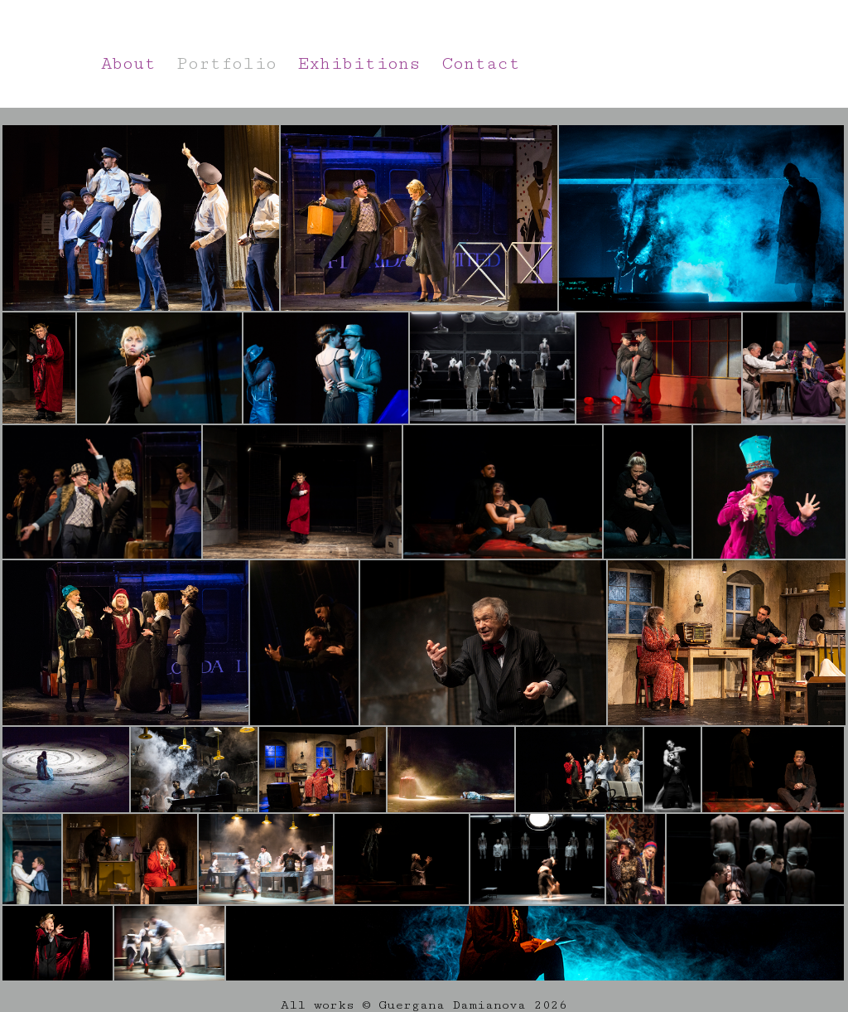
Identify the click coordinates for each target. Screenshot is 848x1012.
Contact (480, 64)
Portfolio (226, 64)
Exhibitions (359, 64)
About (128, 64)
